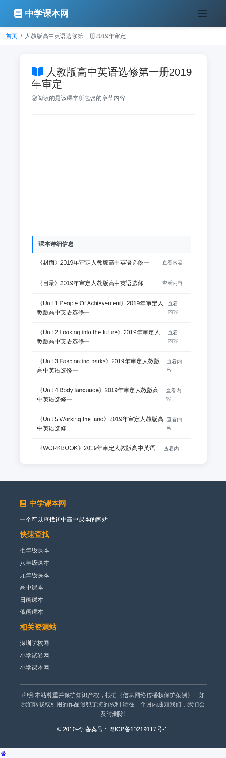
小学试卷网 (34, 655)
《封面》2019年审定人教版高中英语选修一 (93, 263)
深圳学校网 (34, 643)
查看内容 (172, 262)
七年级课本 (34, 550)
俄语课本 (31, 612)
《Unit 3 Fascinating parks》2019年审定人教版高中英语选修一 (98, 366)
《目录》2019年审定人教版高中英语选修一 (93, 283)
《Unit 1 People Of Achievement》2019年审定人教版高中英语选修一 (100, 308)
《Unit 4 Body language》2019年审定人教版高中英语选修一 (98, 395)
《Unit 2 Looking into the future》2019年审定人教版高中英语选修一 (98, 337)
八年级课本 (34, 563)
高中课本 (31, 587)
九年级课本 (34, 575)
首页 (12, 36)
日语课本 (31, 600)
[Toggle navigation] (202, 14)
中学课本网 (41, 13)
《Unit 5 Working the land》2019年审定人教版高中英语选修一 (100, 424)
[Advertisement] (113, 173)
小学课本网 (34, 668)
